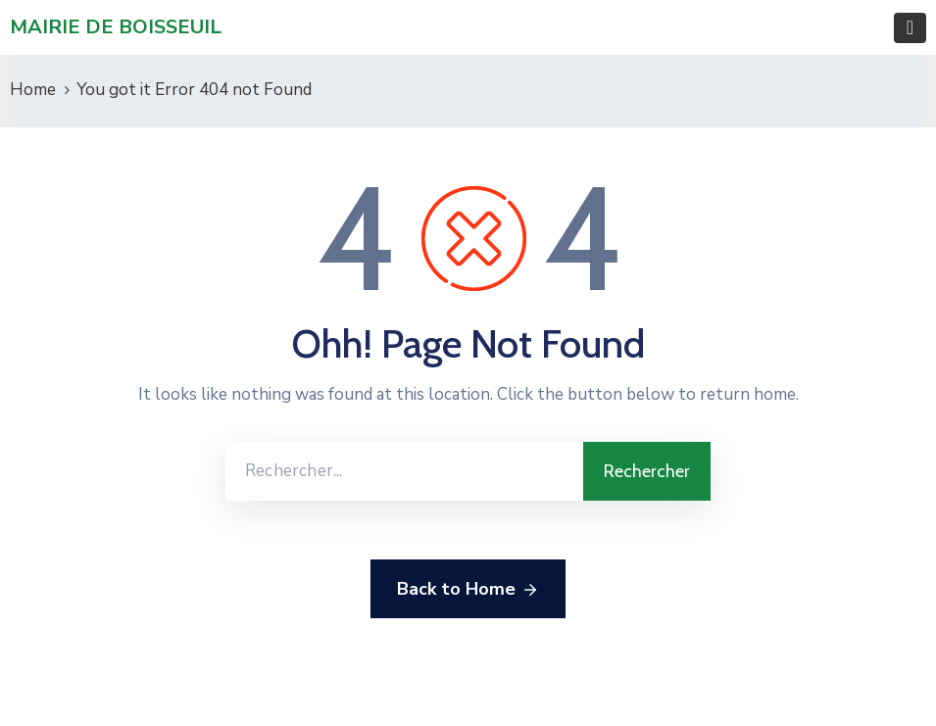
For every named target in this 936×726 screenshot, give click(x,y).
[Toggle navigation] (910, 28)
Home (33, 89)
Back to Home (468, 590)
